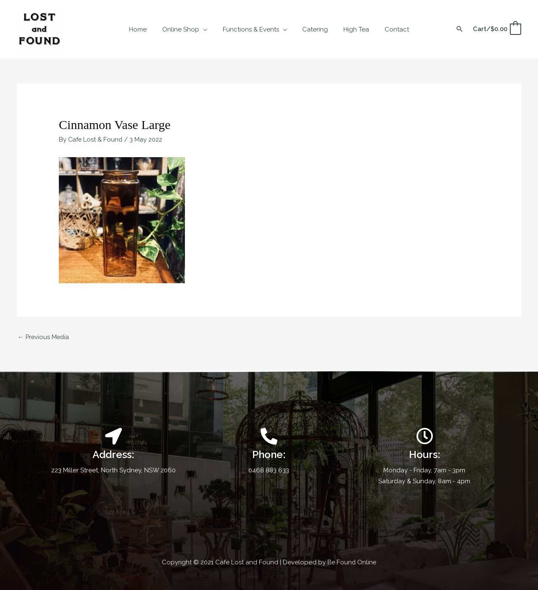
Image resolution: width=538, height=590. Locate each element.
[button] (460, 29)
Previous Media (44, 336)
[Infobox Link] (269, 451)
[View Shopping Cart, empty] (496, 29)
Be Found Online (352, 561)
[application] (207, 29)
